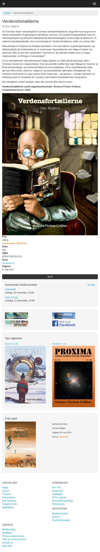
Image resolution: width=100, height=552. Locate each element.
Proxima (6, 494)
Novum (6, 491)
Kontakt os (7, 542)
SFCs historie (59, 497)
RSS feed (7, 546)
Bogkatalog (8, 507)
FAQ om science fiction (14, 539)
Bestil (49, 277)
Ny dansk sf (8, 263)
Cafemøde (10, 289)
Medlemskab (8, 529)
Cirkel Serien (8, 497)
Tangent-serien (10, 504)
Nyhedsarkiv (58, 504)
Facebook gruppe (61, 520)
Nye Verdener (9, 500)
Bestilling (6, 533)
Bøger (7, 13)
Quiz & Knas (11, 297)
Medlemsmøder (60, 513)
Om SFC (56, 487)
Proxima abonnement (13, 536)
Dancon (56, 517)
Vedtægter (57, 494)
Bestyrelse (57, 491)
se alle (91, 284)
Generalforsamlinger (62, 500)
